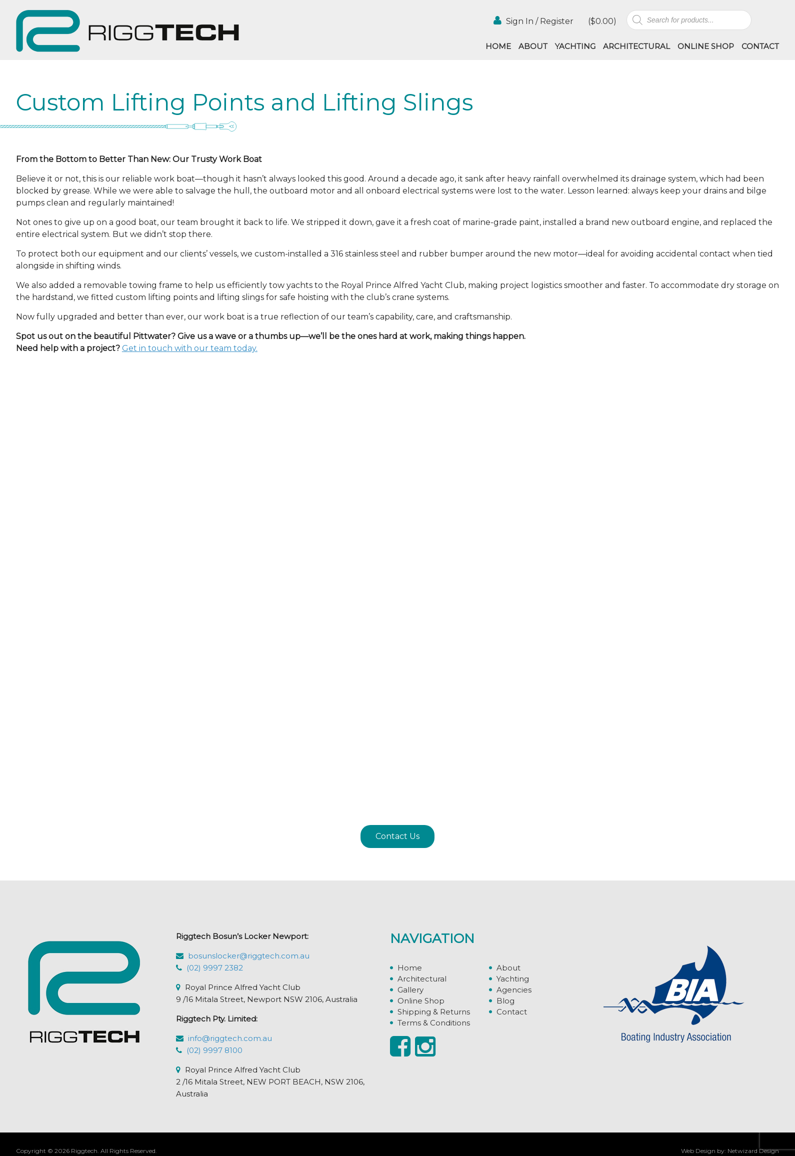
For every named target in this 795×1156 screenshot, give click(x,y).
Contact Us (398, 836)
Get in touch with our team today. (190, 348)
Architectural (636, 46)
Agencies (514, 989)
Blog (505, 1001)
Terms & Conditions (434, 1023)
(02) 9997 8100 (214, 1050)
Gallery (411, 989)
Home (498, 46)
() (601, 21)
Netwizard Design (753, 1150)
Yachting (575, 46)
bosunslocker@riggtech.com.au (249, 955)
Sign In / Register (534, 21)
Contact (760, 46)
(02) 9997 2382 (214, 967)
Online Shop (706, 46)
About (533, 46)
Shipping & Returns (434, 1011)
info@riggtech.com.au (230, 1038)
